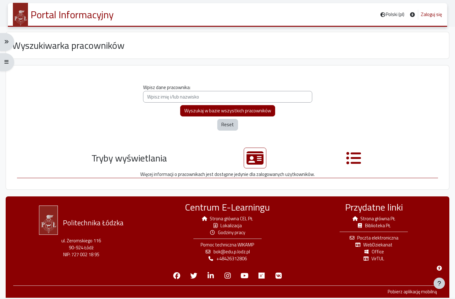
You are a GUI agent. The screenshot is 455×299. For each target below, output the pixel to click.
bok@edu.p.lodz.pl (227, 253)
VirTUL (372, 259)
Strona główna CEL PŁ (227, 219)
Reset (227, 126)
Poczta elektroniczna (372, 238)
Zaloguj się (431, 14)
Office (372, 253)
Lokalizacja (227, 226)
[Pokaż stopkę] (439, 283)
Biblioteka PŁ (372, 226)
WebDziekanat (372, 245)
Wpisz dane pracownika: (227, 95)
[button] (412, 15)
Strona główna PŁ (372, 219)
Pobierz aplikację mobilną (410, 293)
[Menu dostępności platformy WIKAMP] (439, 268)
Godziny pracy (227, 233)
